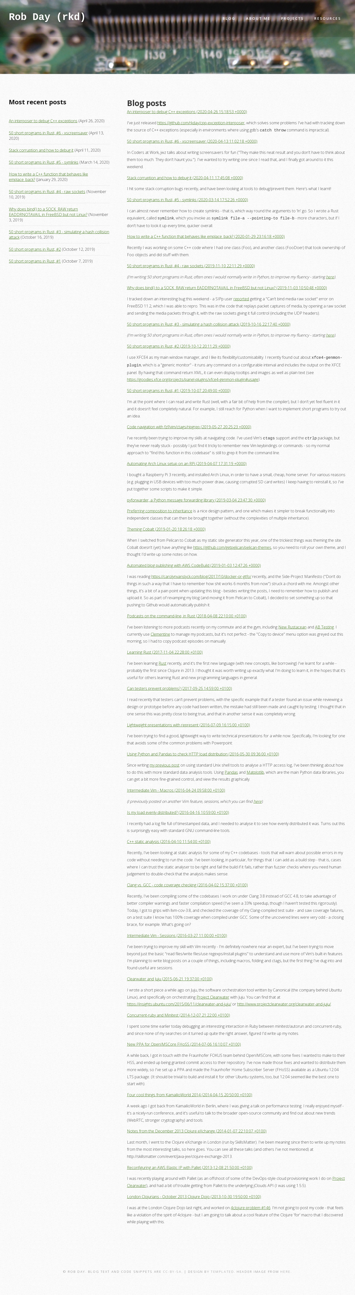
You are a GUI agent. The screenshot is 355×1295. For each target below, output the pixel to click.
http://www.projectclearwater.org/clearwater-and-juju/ (284, 1001)
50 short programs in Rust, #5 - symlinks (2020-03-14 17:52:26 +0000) (187, 199)
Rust (162, 661)
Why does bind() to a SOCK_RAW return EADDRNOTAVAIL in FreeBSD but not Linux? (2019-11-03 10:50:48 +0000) (227, 286)
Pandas (231, 770)
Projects (292, 18)
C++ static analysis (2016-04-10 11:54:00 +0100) (169, 839)
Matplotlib (255, 770)
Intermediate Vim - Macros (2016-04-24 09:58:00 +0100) (176, 788)
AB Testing (324, 624)
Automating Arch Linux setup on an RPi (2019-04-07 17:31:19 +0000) (187, 461)
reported (241, 298)
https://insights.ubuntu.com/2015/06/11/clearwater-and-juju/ (179, 1001)
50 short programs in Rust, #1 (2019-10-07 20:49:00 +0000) (179, 388)
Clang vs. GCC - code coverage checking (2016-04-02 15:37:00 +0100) (187, 882)
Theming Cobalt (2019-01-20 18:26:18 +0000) (166, 526)
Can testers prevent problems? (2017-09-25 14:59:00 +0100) (179, 686)
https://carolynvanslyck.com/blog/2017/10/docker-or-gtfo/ (201, 574)
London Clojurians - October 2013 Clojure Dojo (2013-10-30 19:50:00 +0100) (194, 1194)
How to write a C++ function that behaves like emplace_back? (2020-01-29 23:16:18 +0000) (206, 235)
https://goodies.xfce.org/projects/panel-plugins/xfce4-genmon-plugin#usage (192, 377)
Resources (327, 18)
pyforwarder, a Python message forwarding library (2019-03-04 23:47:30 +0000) (196, 497)
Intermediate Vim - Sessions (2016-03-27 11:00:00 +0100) (177, 933)
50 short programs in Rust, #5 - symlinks (43, 162)
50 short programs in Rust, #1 (35, 261)
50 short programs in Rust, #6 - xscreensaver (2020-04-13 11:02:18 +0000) (192, 141)
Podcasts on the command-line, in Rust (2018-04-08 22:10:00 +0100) (187, 613)
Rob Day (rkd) (47, 18)
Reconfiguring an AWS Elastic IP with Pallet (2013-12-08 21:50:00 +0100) (189, 1165)
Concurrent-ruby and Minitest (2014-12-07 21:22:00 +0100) (178, 1012)
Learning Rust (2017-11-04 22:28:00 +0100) (165, 649)
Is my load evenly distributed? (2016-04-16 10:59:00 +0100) (178, 810)
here (330, 276)
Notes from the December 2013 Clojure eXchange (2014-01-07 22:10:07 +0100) (196, 1128)
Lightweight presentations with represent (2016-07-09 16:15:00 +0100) (188, 722)
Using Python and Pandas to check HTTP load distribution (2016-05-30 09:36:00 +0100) (203, 751)
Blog (229, 18)
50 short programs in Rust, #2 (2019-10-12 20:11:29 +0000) (179, 345)
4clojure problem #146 (250, 1205)
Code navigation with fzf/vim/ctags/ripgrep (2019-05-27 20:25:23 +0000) (189, 425)
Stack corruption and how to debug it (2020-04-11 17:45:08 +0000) (185, 177)
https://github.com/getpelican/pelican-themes (232, 545)
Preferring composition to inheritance (159, 508)
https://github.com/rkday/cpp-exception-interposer (201, 123)
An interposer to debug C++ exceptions (43, 121)
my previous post (164, 762)
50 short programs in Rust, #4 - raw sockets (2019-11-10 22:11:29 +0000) (191, 265)
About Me (258, 18)
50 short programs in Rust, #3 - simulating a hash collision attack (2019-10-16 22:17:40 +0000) (208, 323)
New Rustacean (292, 624)
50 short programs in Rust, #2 (35, 249)
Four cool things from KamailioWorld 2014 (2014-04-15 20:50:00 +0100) (189, 1092)
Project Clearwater (212, 994)
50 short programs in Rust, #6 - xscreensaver (48, 133)
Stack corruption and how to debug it (41, 150)
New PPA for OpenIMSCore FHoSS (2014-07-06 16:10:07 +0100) (184, 1041)
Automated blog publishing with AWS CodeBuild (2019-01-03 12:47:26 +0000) (194, 563)
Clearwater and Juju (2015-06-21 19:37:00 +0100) (170, 976)
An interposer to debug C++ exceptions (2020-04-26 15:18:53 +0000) (187, 111)
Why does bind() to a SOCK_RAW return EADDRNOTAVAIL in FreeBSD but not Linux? (48, 211)
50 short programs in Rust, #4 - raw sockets (47, 191)
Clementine (160, 631)
